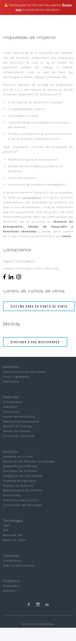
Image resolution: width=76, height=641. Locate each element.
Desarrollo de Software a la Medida (28, 461)
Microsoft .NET (13, 535)
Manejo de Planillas (17, 431)
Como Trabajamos (16, 376)
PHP (5, 530)
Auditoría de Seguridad (19, 480)
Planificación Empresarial (21, 421)
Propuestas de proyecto (20, 500)
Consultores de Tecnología (22, 505)
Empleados (11, 585)
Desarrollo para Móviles (20, 466)
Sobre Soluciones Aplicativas (24, 371)
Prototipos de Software (20, 471)
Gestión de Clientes (17, 426)
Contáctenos (12, 560)
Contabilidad (12, 402)
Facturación (11, 411)
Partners (9, 590)
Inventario (10, 406)
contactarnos (31, 197)
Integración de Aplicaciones (23, 475)
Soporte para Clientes (19, 565)
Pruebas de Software (18, 485)
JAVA (6, 525)
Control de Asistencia (19, 436)
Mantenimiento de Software (23, 490)
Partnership (11, 381)
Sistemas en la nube (18, 456)
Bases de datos (14, 540)
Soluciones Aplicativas (38, 624)
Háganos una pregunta (19, 261)
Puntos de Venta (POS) (19, 416)
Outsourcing (11, 495)
